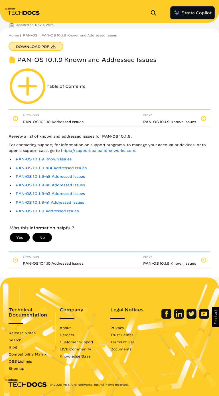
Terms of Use (122, 342)
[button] (215, 317)
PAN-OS (30, 35)
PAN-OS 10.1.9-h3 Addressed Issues (50, 193)
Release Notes (22, 333)
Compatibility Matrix (27, 354)
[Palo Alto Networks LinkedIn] (179, 317)
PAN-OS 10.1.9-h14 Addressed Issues (51, 168)
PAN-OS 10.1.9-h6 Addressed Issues (50, 185)
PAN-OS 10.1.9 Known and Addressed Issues (79, 35)
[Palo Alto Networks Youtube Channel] (204, 317)
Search (15, 340)
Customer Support (76, 342)
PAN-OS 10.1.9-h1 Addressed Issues (50, 202)
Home (14, 35)
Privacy (117, 328)
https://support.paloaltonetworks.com (98, 150)
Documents (120, 349)
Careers (67, 335)
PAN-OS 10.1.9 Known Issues (44, 159)
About (65, 328)
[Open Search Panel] (155, 12)
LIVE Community (75, 349)
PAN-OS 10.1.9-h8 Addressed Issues (50, 176)
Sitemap (16, 368)
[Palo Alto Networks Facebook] (167, 317)
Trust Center (121, 335)
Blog (13, 347)
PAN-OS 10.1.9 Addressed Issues (47, 211)
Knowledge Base (75, 356)
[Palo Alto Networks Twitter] (192, 317)
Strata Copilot (192, 12)
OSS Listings (20, 361)
